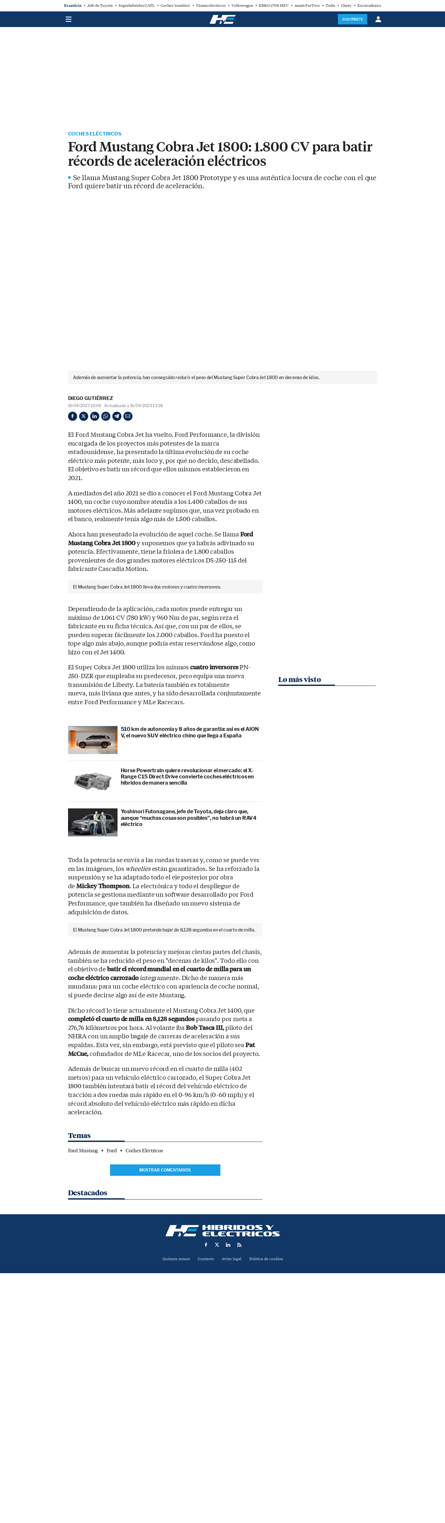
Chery (346, 5)
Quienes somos (173, 1478)
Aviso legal (232, 1478)
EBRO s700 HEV (274, 5)
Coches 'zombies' (175, 5)
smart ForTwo (307, 5)
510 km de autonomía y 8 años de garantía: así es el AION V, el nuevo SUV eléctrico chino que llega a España (190, 842)
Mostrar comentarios (165, 1389)
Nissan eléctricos (211, 5)
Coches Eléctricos (96, 134)
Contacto (205, 1478)
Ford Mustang (83, 1370)
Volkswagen (242, 5)
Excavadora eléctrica (376, 5)
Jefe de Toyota (100, 5)
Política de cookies (268, 1478)
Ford (112, 1370)
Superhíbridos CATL (136, 5)
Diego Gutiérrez (90, 399)
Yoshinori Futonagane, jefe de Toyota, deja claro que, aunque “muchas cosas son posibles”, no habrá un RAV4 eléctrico (189, 927)
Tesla (330, 5)
